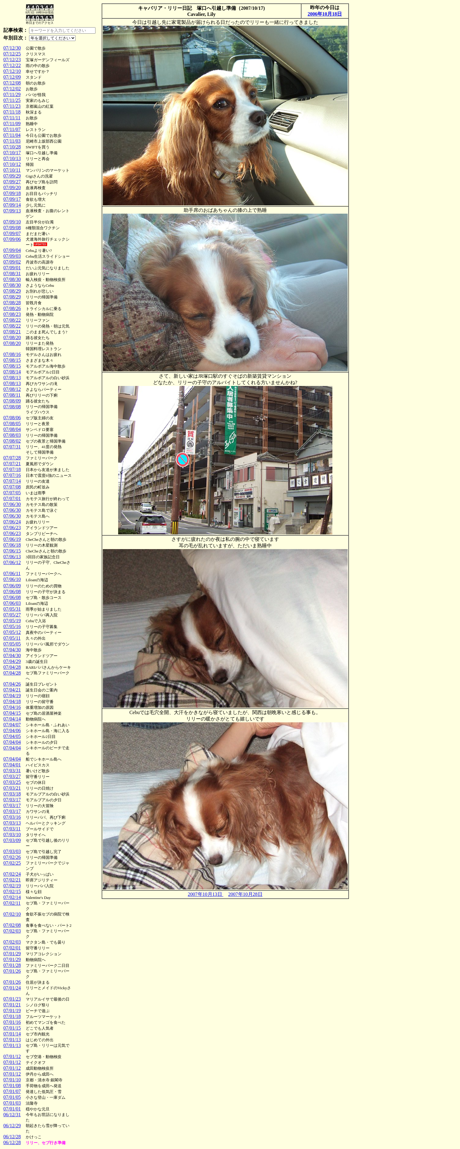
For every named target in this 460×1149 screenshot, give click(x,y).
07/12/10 (12, 71)
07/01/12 (12, 1056)
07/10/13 (12, 158)
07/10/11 (12, 170)
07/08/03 (12, 435)
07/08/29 (12, 291)
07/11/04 (12, 135)
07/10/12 (12, 164)
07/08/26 (12, 308)
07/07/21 (12, 463)
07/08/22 (12, 320)
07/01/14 (12, 1033)
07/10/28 (12, 146)
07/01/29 (12, 953)
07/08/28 (12, 302)
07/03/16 (12, 817)
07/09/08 (12, 227)
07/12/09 (12, 77)
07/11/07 (12, 129)
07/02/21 (12, 879)
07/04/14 (12, 718)
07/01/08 (12, 1085)
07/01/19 (12, 1010)
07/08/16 (12, 354)
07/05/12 (12, 632)
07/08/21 (12, 331)
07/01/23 (12, 998)
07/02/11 (12, 903)
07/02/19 (12, 885)
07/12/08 (12, 82)
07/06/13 (12, 556)
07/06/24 (12, 521)
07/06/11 (12, 573)
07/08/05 (12, 423)
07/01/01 (12, 1108)
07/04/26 (12, 684)
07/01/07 (12, 1091)
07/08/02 (12, 441)
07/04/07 (12, 724)
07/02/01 (12, 947)
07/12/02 (12, 88)
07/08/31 (12, 273)
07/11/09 (12, 123)
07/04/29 (12, 661)
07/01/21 (12, 1004)
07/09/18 (12, 193)
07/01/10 (12, 1079)
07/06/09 (12, 585)
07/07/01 (12, 498)
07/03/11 (12, 828)
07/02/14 (12, 897)
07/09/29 (12, 175)
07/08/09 (12, 400)
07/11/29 (12, 94)
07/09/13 (12, 210)
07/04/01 (12, 764)
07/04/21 (12, 689)
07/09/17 (12, 199)
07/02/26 (12, 857)
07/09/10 (12, 221)
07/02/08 (12, 925)
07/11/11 (12, 117)
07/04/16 (12, 707)
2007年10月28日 (245, 894)
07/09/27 (12, 181)
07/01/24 (12, 987)
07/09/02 (12, 261)
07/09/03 (12, 256)
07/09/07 (12, 233)
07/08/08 (12, 406)
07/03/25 (12, 782)
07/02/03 (12, 931)
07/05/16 (12, 626)
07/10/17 (12, 152)
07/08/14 (12, 371)
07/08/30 (12, 279)
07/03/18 (12, 793)
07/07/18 (12, 469)
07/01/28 (12, 965)
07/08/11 (12, 395)
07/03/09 (12, 840)
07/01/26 (12, 971)
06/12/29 (12, 1125)
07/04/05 (12, 736)
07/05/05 (12, 643)
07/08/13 (12, 377)
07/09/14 (12, 205)
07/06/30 (12, 504)
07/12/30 (12, 48)
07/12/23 (12, 59)
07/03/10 (12, 834)
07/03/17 (12, 799)
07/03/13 (12, 822)
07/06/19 (12, 539)
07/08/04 (12, 429)
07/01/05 (12, 1097)
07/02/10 (12, 914)
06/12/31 (12, 1114)
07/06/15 (12, 550)
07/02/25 (12, 863)
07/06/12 (12, 562)
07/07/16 (12, 475)
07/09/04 (12, 250)
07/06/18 (12, 545)
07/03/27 (12, 776)
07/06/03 (12, 603)
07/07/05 (12, 492)
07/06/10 (12, 579)
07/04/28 (12, 667)
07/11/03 (12, 141)
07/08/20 (12, 337)
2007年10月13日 (205, 894)
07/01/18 (12, 1016)
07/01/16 (12, 1022)
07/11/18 (12, 111)
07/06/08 (12, 591)
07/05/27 (12, 614)
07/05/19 (12, 620)
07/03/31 (12, 770)
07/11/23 (12, 106)
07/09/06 (12, 239)
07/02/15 (12, 891)
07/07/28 (12, 457)
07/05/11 (12, 638)
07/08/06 (12, 417)
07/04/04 (12, 742)
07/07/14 (12, 481)
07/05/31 (12, 609)
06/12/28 (12, 1136)
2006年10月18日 (325, 14)
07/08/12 (12, 389)
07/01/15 (12, 1028)
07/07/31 (12, 446)
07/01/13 (12, 1039)
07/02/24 (12, 874)
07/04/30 (12, 649)
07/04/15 (12, 713)
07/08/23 (12, 314)
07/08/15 (12, 360)
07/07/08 (12, 486)
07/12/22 (12, 65)
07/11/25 (12, 100)
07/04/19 (12, 695)
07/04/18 (12, 701)
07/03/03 (12, 851)
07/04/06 (12, 730)
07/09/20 (12, 187)
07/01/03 (12, 1103)
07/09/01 (12, 267)
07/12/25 (12, 53)
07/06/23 (12, 527)
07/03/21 (12, 788)
